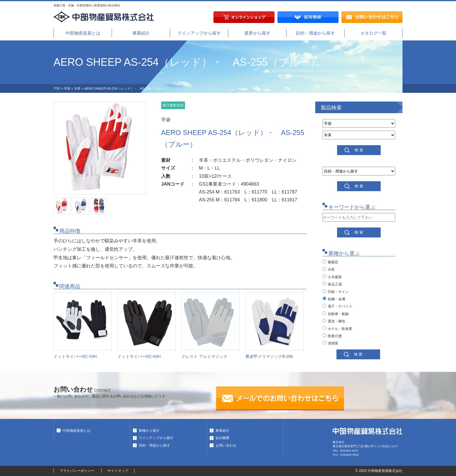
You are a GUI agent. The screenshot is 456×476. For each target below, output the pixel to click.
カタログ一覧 (373, 33)
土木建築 (332, 276)
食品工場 (332, 284)
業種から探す (149, 431)
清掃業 (330, 343)
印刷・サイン (336, 291)
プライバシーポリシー (77, 471)
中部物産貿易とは (82, 33)
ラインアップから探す (199, 33)
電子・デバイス (337, 306)
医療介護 (332, 335)
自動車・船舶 (336, 313)
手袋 (67, 88)
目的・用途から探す (315, 33)
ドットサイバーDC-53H (75, 356)
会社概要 (222, 438)
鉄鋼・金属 (334, 298)
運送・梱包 (334, 321)
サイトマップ (117, 471)
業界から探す (257, 33)
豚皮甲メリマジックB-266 (269, 356)
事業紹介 (141, 33)
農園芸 (330, 262)
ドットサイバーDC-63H (139, 356)
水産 (329, 269)
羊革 (77, 88)
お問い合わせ (225, 445)
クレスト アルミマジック (204, 356)
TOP (57, 88)
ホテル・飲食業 (337, 328)
